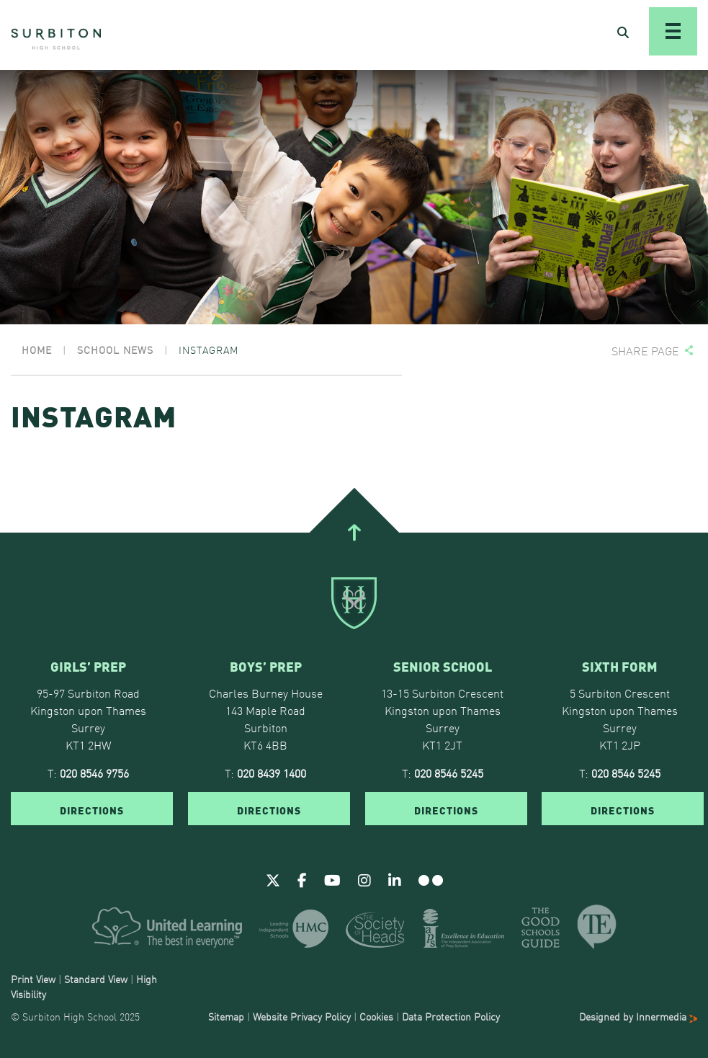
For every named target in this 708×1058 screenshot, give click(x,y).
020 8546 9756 (94, 772)
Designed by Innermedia (638, 1016)
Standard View (95, 979)
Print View (33, 979)
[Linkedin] (394, 879)
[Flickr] (430, 879)
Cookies (376, 1016)
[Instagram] (364, 879)
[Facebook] (302, 879)
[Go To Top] (353, 532)
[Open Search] (623, 31)
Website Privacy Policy (302, 1016)
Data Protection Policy (451, 1016)
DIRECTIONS (92, 809)
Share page (645, 350)
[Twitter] (273, 879)
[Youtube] (332, 879)
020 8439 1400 (271, 772)
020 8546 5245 (448, 772)
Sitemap (226, 1016)
